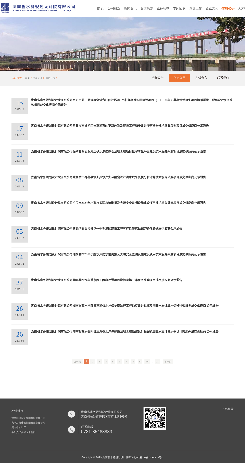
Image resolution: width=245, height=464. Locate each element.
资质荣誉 (146, 8)
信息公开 (228, 8)
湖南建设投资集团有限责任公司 (28, 417)
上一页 (77, 361)
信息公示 (50, 78)
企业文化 (212, 8)
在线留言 (201, 77)
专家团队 (179, 8)
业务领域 (163, 8)
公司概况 (114, 8)
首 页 (100, 8)
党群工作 (195, 8)
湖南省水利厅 (18, 427)
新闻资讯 (130, 8)
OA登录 (228, 409)
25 (157, 361)
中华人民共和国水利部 (23, 432)
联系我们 (223, 77)
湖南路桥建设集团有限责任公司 (28, 422)
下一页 (167, 361)
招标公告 (158, 77)
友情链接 (17, 410)
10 (147, 361)
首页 (27, 78)
